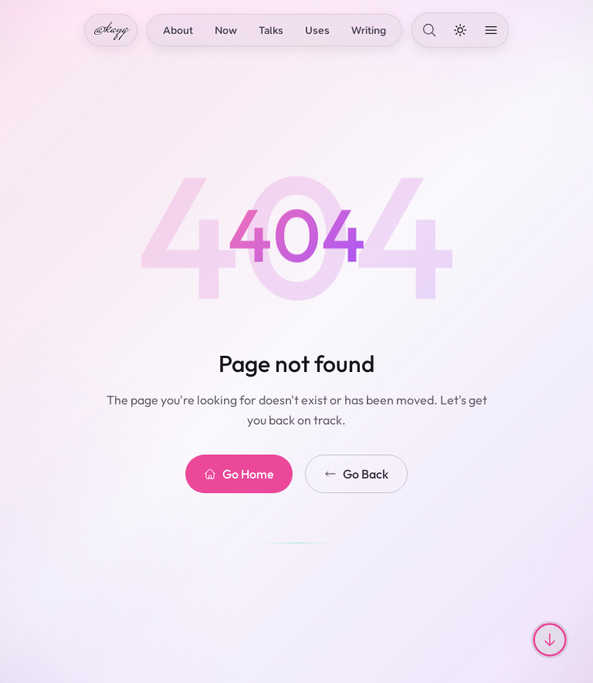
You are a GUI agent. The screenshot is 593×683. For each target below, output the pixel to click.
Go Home (239, 474)
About (178, 30)
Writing (368, 30)
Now (226, 30)
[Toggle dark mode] (460, 30)
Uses (317, 30)
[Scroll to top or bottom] (549, 639)
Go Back (356, 474)
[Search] (429, 30)
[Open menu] (491, 30)
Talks (271, 30)
